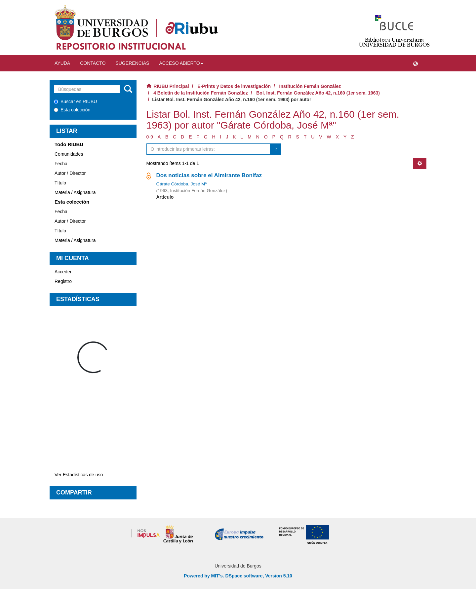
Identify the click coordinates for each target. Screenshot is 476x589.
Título (60, 182)
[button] (415, 63)
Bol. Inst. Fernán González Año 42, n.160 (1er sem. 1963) (318, 93)
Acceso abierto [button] (181, 63)
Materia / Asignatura (75, 192)
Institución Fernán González (310, 86)
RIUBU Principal (171, 86)
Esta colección (72, 109)
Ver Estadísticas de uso (79, 474)
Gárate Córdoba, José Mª (181, 183)
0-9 (149, 136)
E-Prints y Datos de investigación (234, 86)
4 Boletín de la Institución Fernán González (200, 93)
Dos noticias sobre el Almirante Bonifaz (209, 175)
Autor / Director (70, 173)
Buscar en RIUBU (75, 101)
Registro (63, 281)
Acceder (63, 271)
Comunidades (69, 154)
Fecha (61, 163)
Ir (275, 149)
